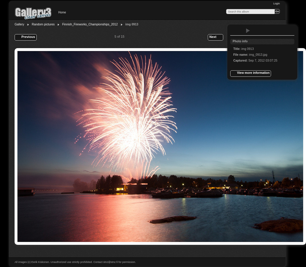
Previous (25, 37)
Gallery (19, 24)
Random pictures (43, 24)
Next (215, 37)
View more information (251, 73)
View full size (236, 30)
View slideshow (248, 30)
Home (62, 12)
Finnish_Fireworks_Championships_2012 (90, 24)
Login (276, 3)
